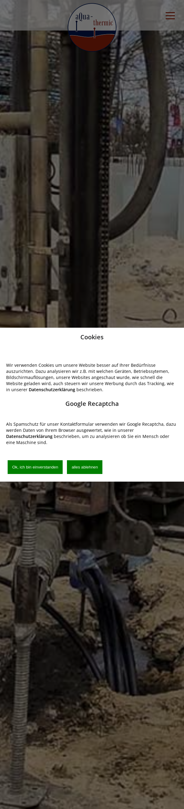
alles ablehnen (85, 467)
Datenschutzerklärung (52, 389)
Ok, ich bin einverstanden (35, 467)
